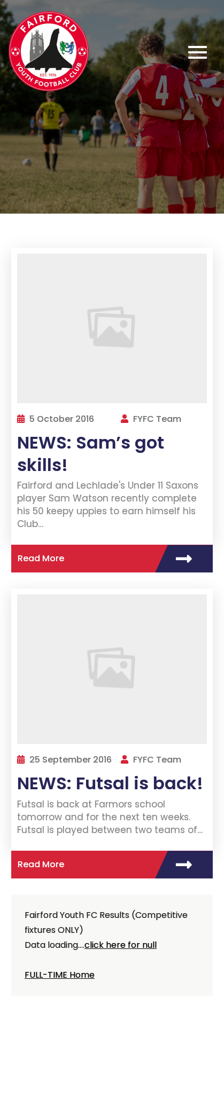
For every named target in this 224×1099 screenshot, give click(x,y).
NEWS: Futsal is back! (110, 783)
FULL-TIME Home (60, 975)
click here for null (120, 945)
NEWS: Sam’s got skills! (90, 453)
